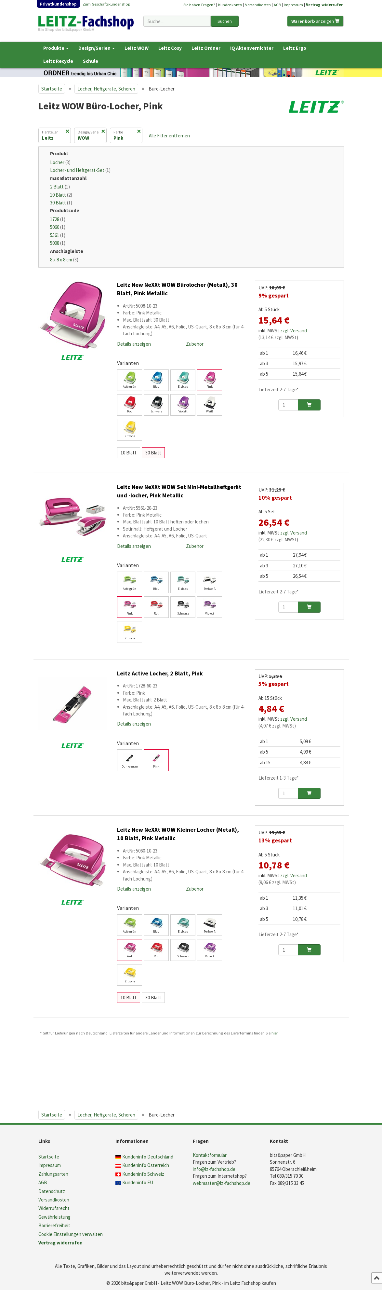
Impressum (293, 4)
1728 (57, 219)
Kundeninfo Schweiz (143, 1174)
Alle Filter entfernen (169, 135)
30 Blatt (61, 203)
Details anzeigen (134, 344)
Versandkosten (258, 4)
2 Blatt (60, 187)
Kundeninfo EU (137, 1182)
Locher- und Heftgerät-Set (80, 170)
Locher (60, 162)
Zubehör (195, 344)
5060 (57, 227)
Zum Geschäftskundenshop (106, 4)
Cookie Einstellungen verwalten (70, 1234)
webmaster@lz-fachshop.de (221, 1183)
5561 (57, 235)
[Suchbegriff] (177, 21)
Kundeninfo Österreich (145, 1165)
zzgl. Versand (293, 330)
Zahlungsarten (53, 1174)
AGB (277, 4)
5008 (57, 243)
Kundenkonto (230, 4)
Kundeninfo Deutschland (147, 1157)
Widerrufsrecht (54, 1208)
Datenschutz (51, 1191)
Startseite (51, 89)
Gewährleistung (54, 1217)
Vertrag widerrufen (325, 4)
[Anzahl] (288, 404)
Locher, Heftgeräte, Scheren (106, 89)
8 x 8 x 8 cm (64, 260)
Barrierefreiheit (54, 1225)
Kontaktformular (210, 1155)
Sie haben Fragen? (199, 4)
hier (274, 1032)
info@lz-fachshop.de (214, 1169)
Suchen (224, 21)
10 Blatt (61, 195)
